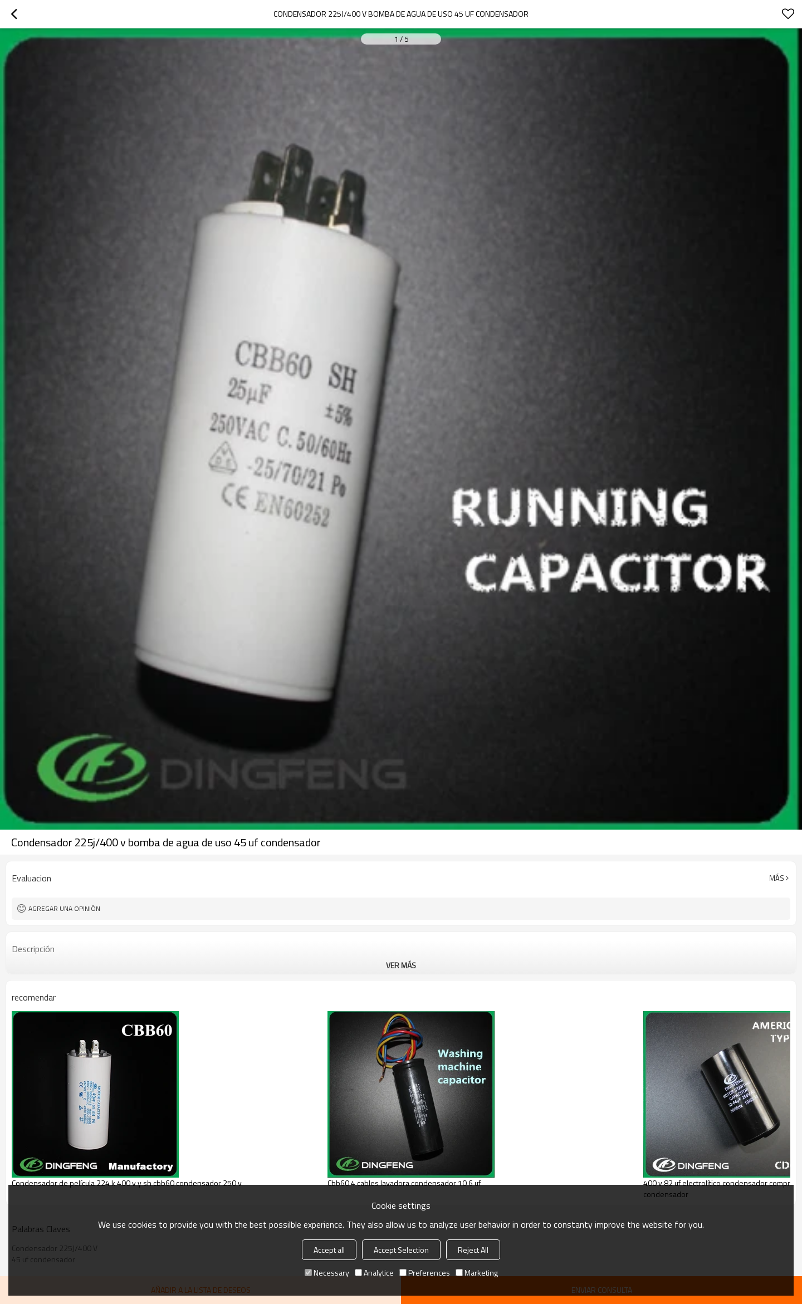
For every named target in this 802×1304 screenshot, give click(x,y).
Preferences (424, 1272)
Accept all (329, 1250)
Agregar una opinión (64, 908)
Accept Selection (401, 1250)
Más (776, 878)
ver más (401, 965)
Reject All (473, 1250)
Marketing (477, 1272)
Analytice (374, 1272)
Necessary (327, 1272)
